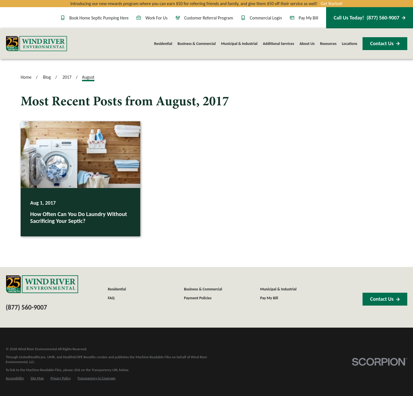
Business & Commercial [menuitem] (197, 43)
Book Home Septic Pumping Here (95, 18)
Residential (117, 289)
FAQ (111, 298)
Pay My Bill (304, 18)
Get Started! (332, 3)
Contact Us (385, 43)
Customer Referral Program (204, 18)
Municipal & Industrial (278, 289)
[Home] (36, 44)
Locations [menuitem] (349, 43)
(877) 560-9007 (369, 18)
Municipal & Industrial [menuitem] (239, 43)
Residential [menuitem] (163, 43)
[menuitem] (15, 378)
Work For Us (152, 18)
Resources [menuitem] (328, 43)
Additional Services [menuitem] (278, 43)
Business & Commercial (203, 289)
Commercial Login (261, 18)
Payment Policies (197, 298)
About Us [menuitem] (307, 43)
